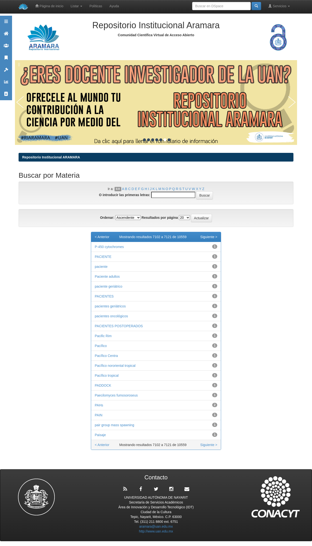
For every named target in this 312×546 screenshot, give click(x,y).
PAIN (99, 415)
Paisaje (100, 435)
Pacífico (101, 346)
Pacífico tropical (107, 375)
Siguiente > (208, 237)
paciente (101, 267)
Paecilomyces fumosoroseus (116, 395)
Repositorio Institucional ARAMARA (51, 157)
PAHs (99, 405)
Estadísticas (6, 84)
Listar (76, 6)
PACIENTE (103, 257)
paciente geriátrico (108, 286)
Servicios (279, 6)
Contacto (6, 96)
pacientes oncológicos (111, 316)
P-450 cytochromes (109, 247)
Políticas (95, 6)
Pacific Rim (103, 336)
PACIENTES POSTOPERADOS (119, 326)
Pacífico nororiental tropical (115, 366)
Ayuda (114, 6)
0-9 (118, 189)
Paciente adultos (107, 276)
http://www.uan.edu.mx (156, 531)
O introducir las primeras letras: (124, 195)
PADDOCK (104, 385)
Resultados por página (160, 218)
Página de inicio (49, 6)
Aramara (6, 35)
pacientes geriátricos (110, 306)
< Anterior (102, 237)
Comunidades (6, 47)
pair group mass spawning (114, 425)
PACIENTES (104, 296)
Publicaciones (6, 60)
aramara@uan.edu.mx (156, 526)
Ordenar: (107, 218)
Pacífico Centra (106, 356)
